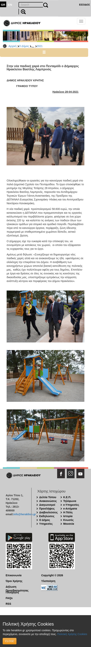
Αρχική (13, 46)
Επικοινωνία (14, 575)
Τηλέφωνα (69, 501)
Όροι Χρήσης (14, 581)
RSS (8, 603)
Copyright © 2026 (52, 575)
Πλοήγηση (12, 592)
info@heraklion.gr (24, 514)
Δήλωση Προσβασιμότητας (17, 587)
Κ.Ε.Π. (67, 497)
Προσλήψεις (47, 508)
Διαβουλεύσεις (48, 512)
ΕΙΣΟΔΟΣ (84, 4)
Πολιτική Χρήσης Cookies (72, 634)
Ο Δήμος (24, 46)
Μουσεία (68, 523)
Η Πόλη (67, 512)
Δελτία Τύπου (47, 497)
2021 (40, 46)
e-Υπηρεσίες (71, 504)
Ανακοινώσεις (48, 501)
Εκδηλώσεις (46, 516)
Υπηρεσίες (46, 523)
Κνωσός (68, 519)
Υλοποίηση (48, 581)
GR (3, 4)
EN (10, 4)
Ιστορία (67, 516)
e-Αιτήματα (70, 508)
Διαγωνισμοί (47, 504)
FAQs (9, 598)
